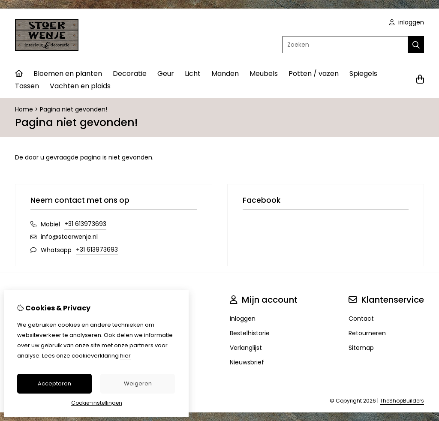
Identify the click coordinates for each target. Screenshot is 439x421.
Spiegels (363, 73)
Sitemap (361, 347)
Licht (193, 73)
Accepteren (54, 383)
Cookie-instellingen (96, 402)
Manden (225, 73)
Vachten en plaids (80, 86)
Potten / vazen (314, 73)
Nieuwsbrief (247, 362)
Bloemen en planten (67, 73)
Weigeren (138, 383)
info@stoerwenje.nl (69, 236)
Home (24, 109)
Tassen (27, 86)
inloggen (406, 22)
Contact (361, 318)
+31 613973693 (85, 224)
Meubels (264, 73)
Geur (165, 73)
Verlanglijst (246, 347)
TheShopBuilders (402, 400)
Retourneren (367, 333)
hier (125, 356)
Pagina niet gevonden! (73, 109)
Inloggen (243, 318)
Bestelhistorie (250, 333)
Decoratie (130, 73)
